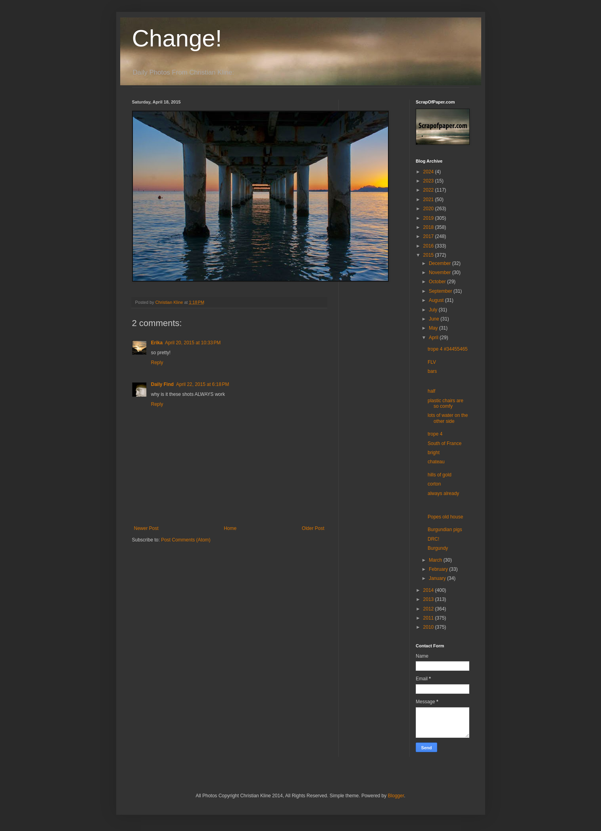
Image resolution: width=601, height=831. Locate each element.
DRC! (433, 539)
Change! (177, 38)
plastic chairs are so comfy (445, 403)
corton (434, 484)
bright (434, 452)
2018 (429, 227)
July (434, 310)
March (436, 560)
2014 (429, 590)
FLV (432, 362)
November (440, 272)
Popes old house (445, 517)
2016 (429, 246)
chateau (436, 461)
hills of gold (439, 475)
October (438, 281)
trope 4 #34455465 (448, 349)
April (434, 337)
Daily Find (162, 384)
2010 (429, 627)
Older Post (313, 528)
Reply (157, 362)
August (437, 300)
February (439, 569)
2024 (429, 172)
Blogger (396, 795)
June (434, 319)
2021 (429, 199)
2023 (429, 181)
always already (443, 493)
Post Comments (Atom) (186, 540)
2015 (429, 255)
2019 (429, 218)
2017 (429, 236)
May (434, 328)
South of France (444, 443)
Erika (157, 342)
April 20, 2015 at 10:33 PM (193, 342)
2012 (429, 609)
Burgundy (438, 548)
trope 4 (435, 434)
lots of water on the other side (448, 418)
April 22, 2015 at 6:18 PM (202, 384)
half (431, 391)
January (438, 578)
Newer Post (146, 528)
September (441, 291)
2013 (429, 599)
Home (230, 528)
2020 (429, 208)
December (440, 263)
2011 (429, 618)
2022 (429, 190)
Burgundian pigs (445, 529)
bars (432, 371)
